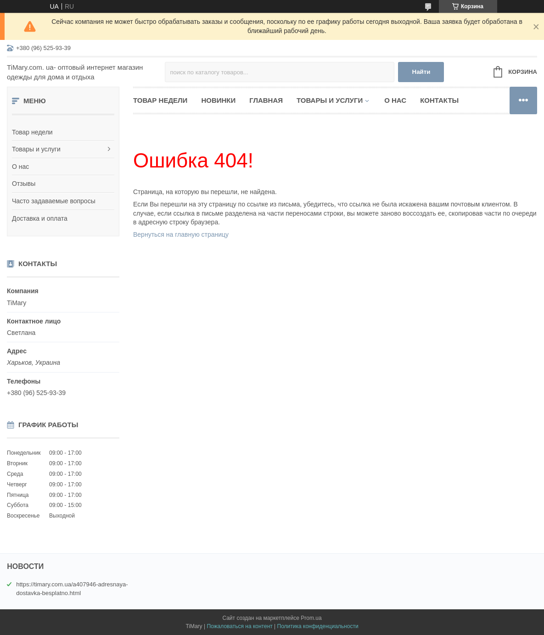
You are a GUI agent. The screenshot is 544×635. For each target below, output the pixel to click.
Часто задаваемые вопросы (53, 201)
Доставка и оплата (39, 218)
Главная (266, 100)
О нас (20, 166)
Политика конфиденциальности (318, 626)
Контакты (439, 100)
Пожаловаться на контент (239, 626)
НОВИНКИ (218, 100)
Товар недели (32, 132)
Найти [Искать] (421, 71)
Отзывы (23, 183)
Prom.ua (311, 618)
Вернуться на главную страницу (181, 234)
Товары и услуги (36, 149)
